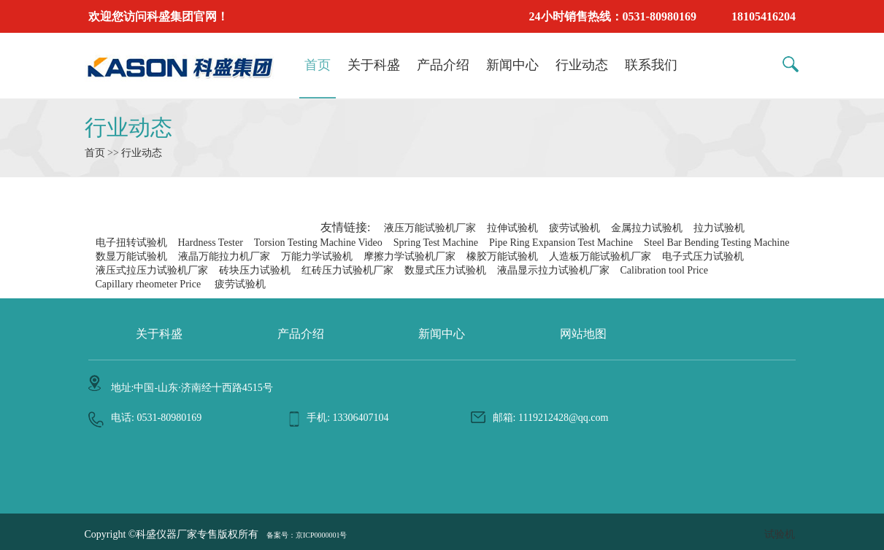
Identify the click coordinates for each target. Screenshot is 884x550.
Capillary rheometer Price (148, 284)
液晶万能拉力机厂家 (224, 256)
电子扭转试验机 (131, 242)
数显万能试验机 (131, 256)
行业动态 (582, 65)
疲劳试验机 (574, 227)
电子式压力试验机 (703, 256)
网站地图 (583, 334)
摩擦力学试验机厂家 (410, 256)
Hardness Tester (210, 242)
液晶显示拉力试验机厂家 (553, 270)
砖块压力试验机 (255, 270)
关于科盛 (373, 65)
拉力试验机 (719, 227)
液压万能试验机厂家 (430, 227)
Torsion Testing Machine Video (318, 242)
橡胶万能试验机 (502, 256)
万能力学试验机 (317, 256)
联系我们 (651, 65)
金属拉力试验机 (647, 227)
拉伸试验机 (512, 227)
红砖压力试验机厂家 (347, 270)
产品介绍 (443, 65)
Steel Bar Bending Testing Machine (716, 242)
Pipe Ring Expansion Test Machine (561, 242)
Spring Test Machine (435, 242)
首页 (317, 65)
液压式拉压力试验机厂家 (152, 270)
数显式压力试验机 (445, 270)
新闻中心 (512, 65)
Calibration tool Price (664, 270)
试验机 (779, 534)
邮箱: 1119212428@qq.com (551, 417)
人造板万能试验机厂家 (600, 256)
